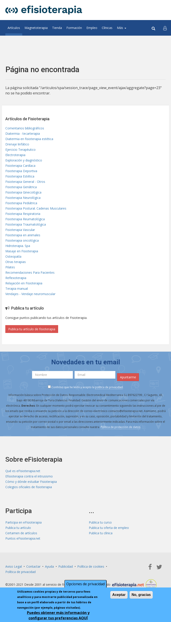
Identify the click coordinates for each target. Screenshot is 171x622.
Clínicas (107, 28)
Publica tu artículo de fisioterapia (31, 329)
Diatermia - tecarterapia (22, 133)
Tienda (57, 28)
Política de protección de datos (120, 427)
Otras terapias (15, 262)
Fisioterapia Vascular (20, 230)
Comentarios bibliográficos (24, 128)
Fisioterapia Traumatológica (25, 224)
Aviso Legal (13, 566)
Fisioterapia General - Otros (25, 181)
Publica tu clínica (100, 533)
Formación (74, 28)
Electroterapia (15, 155)
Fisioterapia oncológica (22, 240)
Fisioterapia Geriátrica (21, 187)
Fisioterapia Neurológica (23, 198)
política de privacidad (109, 387)
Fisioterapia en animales (22, 235)
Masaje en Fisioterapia (21, 251)
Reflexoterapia (15, 278)
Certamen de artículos (21, 533)
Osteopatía (13, 256)
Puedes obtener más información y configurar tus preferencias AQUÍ (58, 616)
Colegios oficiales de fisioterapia (28, 487)
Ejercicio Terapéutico (20, 149)
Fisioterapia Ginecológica (23, 192)
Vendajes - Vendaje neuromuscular (30, 294)
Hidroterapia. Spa (17, 246)
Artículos (14, 28)
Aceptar (119, 596)
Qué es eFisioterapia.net (22, 471)
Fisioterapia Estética (19, 176)
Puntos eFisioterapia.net (22, 538)
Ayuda (49, 566)
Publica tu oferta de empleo (109, 528)
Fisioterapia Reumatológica (25, 219)
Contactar (33, 566)
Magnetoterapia (36, 28)
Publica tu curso (100, 522)
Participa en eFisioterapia (23, 522)
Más (121, 28)
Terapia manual (16, 288)
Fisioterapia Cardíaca (20, 165)
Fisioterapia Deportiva (21, 171)
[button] (165, 28)
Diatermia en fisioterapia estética (29, 139)
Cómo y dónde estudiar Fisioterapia (31, 481)
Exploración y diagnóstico (23, 160)
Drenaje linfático (17, 144)
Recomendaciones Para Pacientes (30, 272)
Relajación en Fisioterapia (23, 283)
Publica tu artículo (18, 528)
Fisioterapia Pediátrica (21, 203)
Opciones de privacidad (85, 584)
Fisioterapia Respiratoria (22, 214)
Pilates (10, 267)
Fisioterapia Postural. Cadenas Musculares (35, 208)
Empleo (91, 28)
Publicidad (65, 566)
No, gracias (141, 596)
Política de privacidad (20, 572)
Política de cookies (90, 566)
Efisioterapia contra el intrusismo (29, 476)
